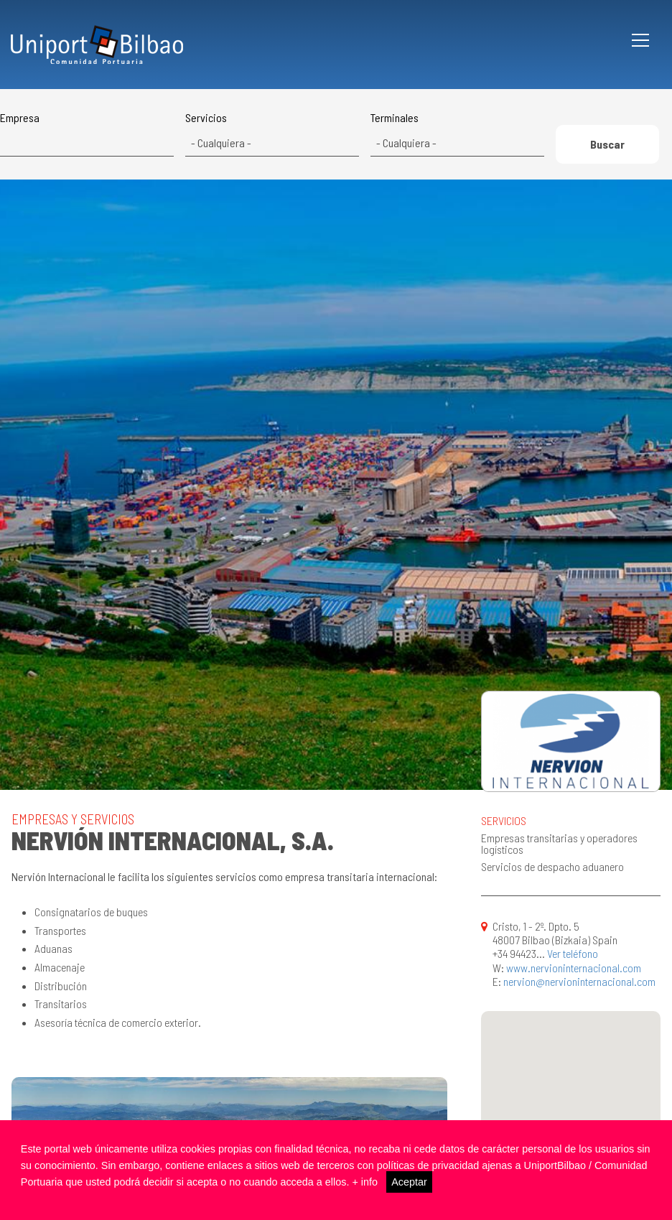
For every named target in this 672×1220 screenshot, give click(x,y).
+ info (365, 1182)
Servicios (206, 118)
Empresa (19, 118)
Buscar (607, 144)
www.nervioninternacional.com (573, 967)
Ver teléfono (572, 953)
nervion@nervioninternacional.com (579, 981)
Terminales (394, 118)
